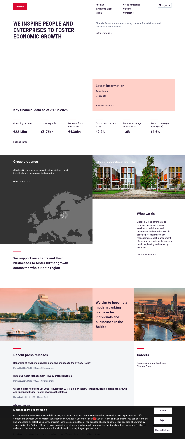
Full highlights (20, 142)
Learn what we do (145, 254)
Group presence (20, 181)
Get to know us (103, 33)
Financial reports (104, 105)
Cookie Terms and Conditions (111, 418)
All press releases (21, 405)
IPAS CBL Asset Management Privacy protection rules (42, 375)
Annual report (102, 91)
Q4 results (101, 96)
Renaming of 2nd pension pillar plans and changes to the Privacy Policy (51, 363)
